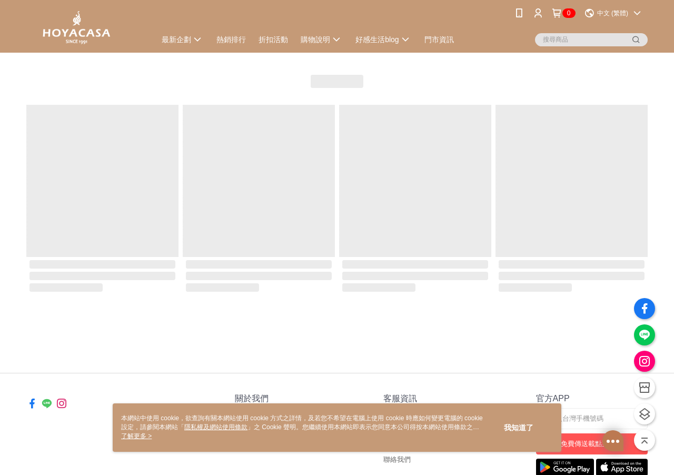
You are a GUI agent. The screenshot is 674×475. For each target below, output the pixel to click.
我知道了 (518, 427)
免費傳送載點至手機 (591, 444)
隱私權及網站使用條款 (215, 427)
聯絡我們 (397, 459)
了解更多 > (136, 436)
